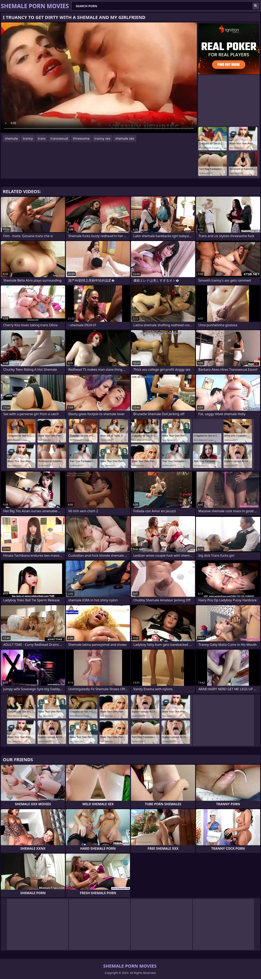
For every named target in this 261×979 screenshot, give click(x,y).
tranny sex (102, 138)
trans (42, 138)
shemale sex (124, 138)
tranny (28, 138)
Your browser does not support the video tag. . (99, 77)
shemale (11, 138)
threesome (81, 138)
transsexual (59, 138)
